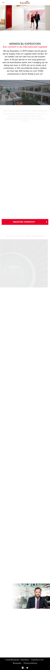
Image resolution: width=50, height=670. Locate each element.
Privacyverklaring (30, 663)
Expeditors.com (37, 660)
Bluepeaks (17, 663)
